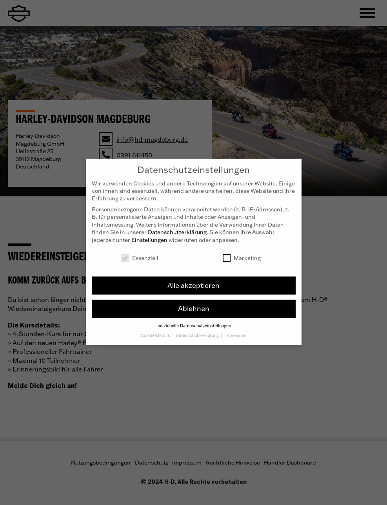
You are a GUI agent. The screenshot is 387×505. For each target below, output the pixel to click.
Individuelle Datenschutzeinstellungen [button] (193, 320)
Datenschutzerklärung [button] (198, 330)
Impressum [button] (235, 330)
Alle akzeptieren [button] (193, 279)
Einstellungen (149, 234)
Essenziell (139, 252)
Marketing (242, 252)
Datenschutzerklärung (177, 226)
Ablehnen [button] (193, 302)
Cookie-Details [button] (156, 330)
